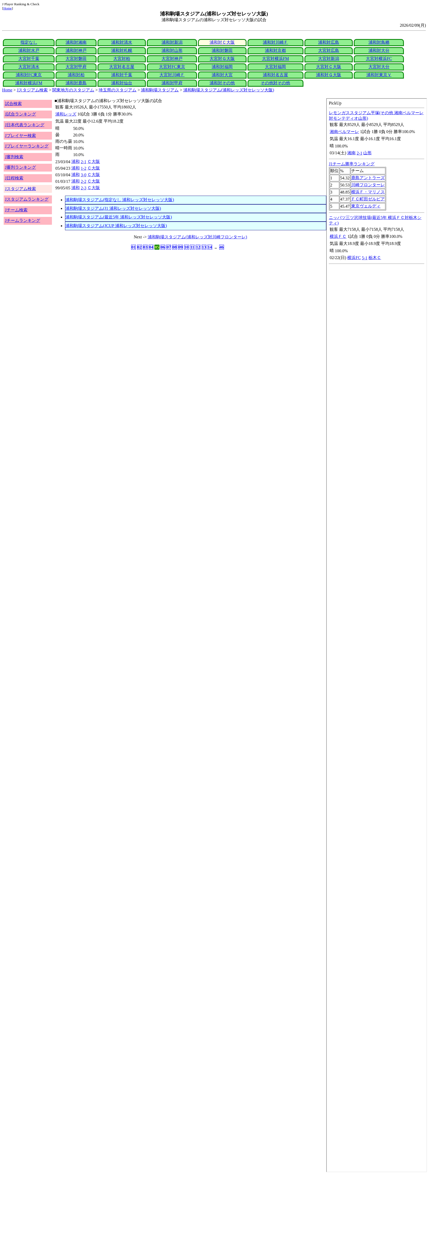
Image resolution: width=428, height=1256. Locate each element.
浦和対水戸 (28, 50)
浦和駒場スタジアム (160, 90)
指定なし (28, 42)
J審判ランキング (20, 167)
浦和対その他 (222, 83)
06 (163, 247)
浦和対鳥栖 (378, 42)
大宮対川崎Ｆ (172, 75)
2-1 (83, 162)
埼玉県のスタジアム (117, 90)
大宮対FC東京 (172, 66)
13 (204, 247)
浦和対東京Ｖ (379, 75)
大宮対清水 (28, 66)
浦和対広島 (328, 42)
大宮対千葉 (28, 58)
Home (7, 8)
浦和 (75, 161)
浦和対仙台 (121, 83)
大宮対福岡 (275, 66)
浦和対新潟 (172, 42)
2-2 (83, 181)
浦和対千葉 (121, 75)
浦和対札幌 (121, 50)
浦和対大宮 (222, 75)
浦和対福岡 (222, 66)
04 (151, 247)
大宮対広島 (328, 50)
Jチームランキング (22, 220)
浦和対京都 (275, 50)
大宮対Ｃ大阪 (328, 66)
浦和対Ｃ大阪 (222, 42)
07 (169, 247)
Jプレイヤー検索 (20, 135)
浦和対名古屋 (275, 75)
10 (186, 247)
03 (145, 247)
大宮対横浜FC (379, 58)
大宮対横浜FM (275, 58)
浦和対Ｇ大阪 (328, 75)
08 (175, 247)
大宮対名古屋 (121, 66)
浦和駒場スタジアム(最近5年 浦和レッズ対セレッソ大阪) (118, 217)
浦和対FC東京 (29, 75)
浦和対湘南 (76, 42)
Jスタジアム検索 (32, 90)
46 (222, 247)
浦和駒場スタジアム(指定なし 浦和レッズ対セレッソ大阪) (119, 200)
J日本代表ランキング (24, 125)
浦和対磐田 (222, 50)
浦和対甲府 (172, 83)
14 (210, 247)
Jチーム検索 (16, 210)
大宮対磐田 (76, 58)
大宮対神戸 (172, 58)
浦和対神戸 (76, 50)
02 (139, 247)
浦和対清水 (121, 42)
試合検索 (13, 103)
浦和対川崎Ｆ (275, 42)
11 (192, 247)
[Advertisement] (159, 1214)
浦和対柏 (76, 75)
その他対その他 (275, 83)
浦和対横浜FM (28, 83)
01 (133, 247)
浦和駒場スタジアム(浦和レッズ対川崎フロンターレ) (197, 237)
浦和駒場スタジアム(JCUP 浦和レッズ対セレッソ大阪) (116, 225)
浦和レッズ (65, 114)
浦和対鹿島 (76, 83)
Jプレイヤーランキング (27, 146)
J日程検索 (14, 178)
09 (180, 247)
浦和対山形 (172, 50)
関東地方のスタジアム (73, 90)
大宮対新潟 (328, 58)
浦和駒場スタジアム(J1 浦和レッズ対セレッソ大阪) (113, 208)
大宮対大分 (378, 66)
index (376, 635)
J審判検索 (14, 157)
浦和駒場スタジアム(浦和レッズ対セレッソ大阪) (228, 90)
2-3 (83, 188)
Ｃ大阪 (93, 161)
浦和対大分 (378, 50)
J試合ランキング (20, 114)
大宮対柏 (121, 58)
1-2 (83, 168)
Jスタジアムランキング (27, 199)
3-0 (83, 175)
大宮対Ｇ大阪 (222, 58)
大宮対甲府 (76, 66)
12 (198, 247)
